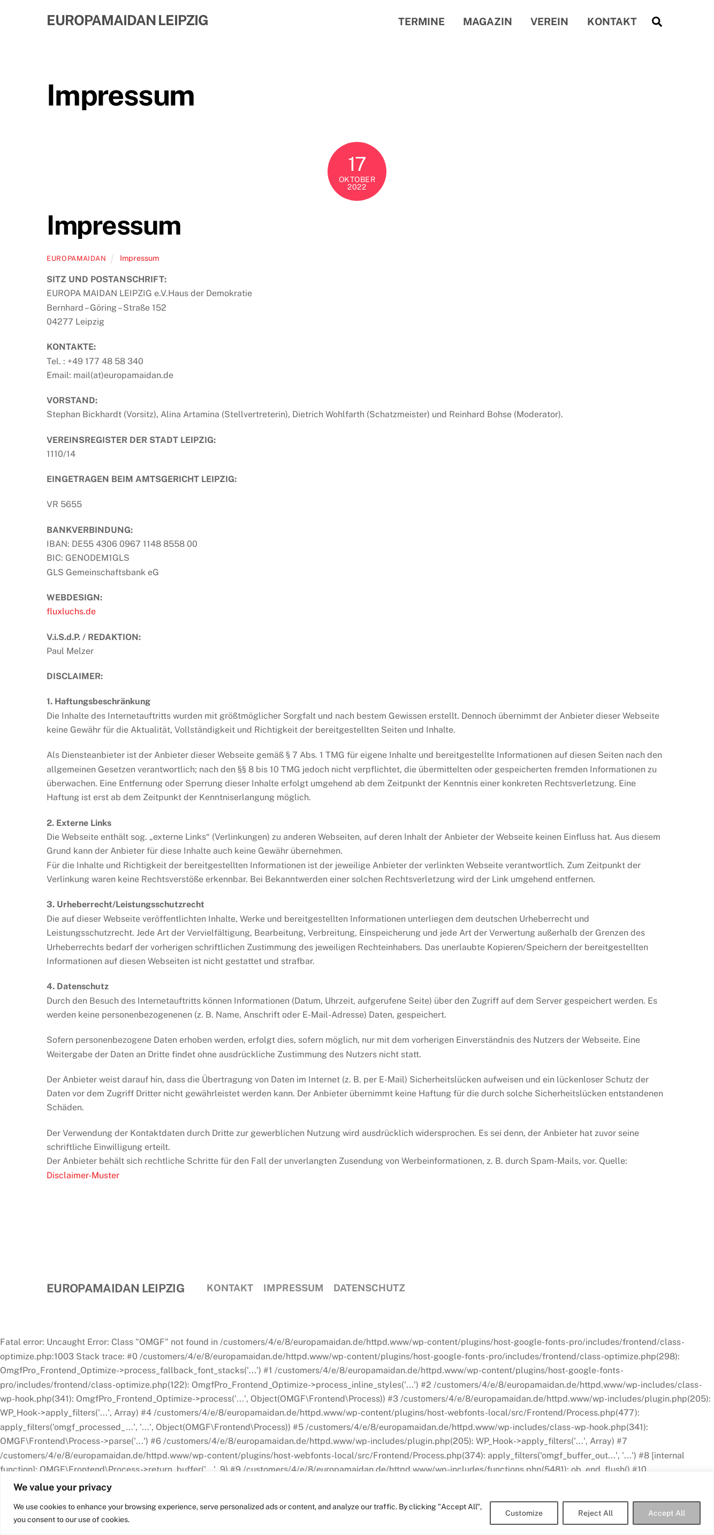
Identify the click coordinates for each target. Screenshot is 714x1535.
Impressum (114, 226)
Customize (524, 1513)
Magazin (487, 22)
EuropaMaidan (77, 260)
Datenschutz (369, 1289)
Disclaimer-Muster (83, 1177)
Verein (549, 22)
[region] (357, 1503)
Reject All (595, 1513)
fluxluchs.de (71, 613)
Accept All (666, 1513)
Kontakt (612, 22)
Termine (421, 22)
